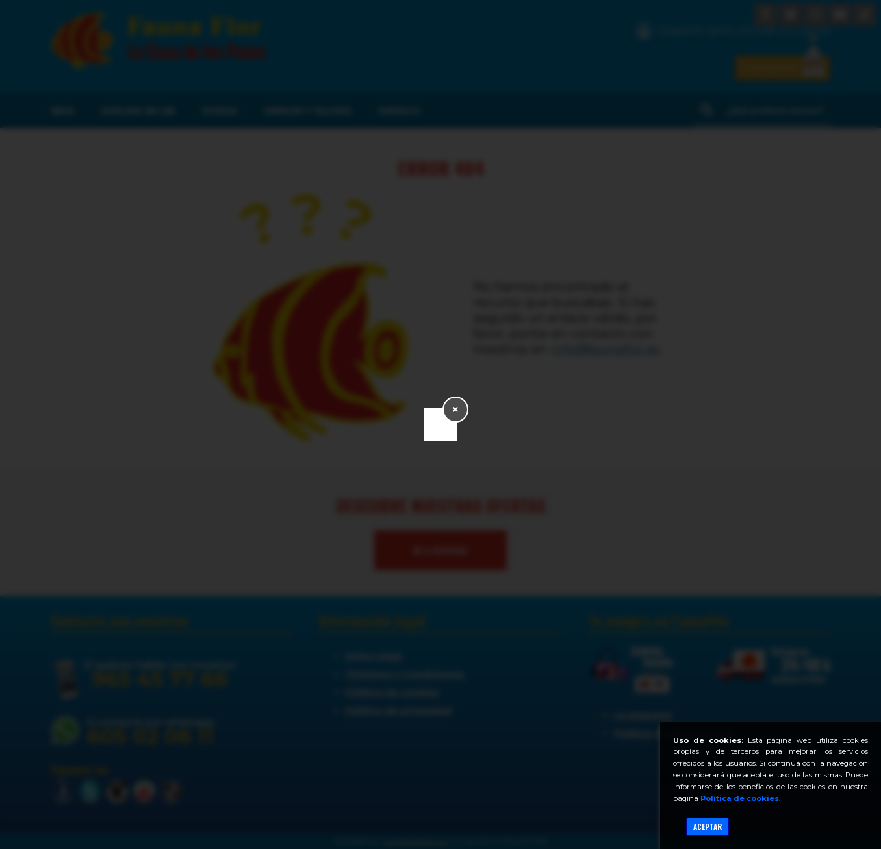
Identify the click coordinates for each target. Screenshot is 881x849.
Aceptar (707, 827)
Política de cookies (739, 798)
